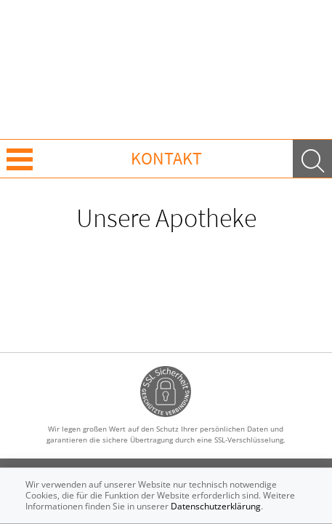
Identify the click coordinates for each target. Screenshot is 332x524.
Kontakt (166, 158)
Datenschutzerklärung (216, 506)
